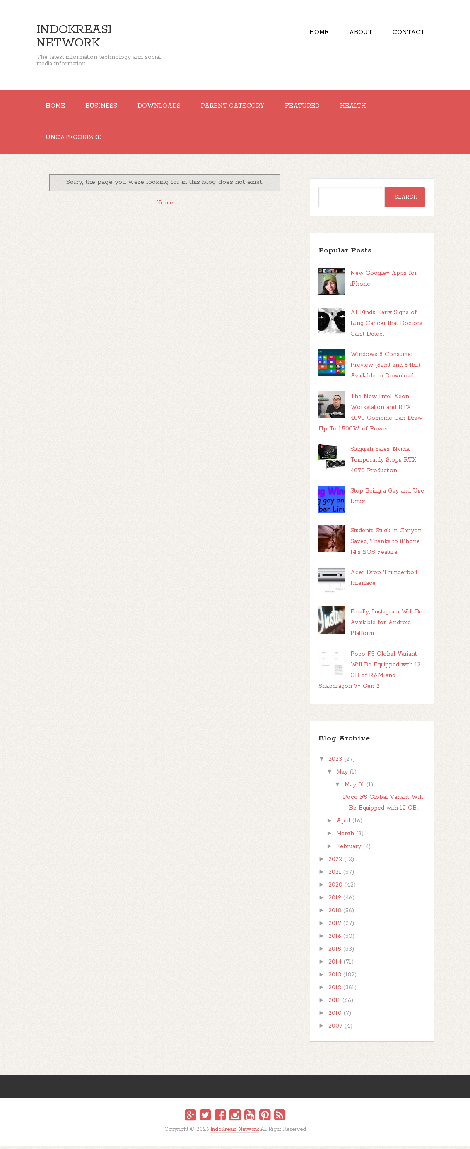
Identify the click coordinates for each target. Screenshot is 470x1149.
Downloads (163, 107)
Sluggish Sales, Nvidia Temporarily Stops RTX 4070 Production (383, 462)
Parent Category (238, 107)
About (358, 33)
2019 (334, 900)
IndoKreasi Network (74, 36)
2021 (334, 875)
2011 (334, 1003)
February (348, 849)
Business (104, 107)
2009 (335, 1029)
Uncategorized (74, 140)
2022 (335, 862)
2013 (334, 977)
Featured (309, 107)
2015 (334, 952)
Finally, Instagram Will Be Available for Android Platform (386, 625)
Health (362, 107)
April (343, 823)
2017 (334, 926)
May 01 (354, 787)
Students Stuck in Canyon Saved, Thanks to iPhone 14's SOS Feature (386, 544)
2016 (334, 939)
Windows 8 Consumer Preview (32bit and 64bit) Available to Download (385, 368)
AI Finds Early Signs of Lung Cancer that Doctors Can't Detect (386, 326)
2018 (334, 913)
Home (315, 33)
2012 (334, 990)
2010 (335, 1016)
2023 (335, 762)
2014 (335, 965)
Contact (408, 33)
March (345, 836)
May (342, 775)
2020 (335, 888)
